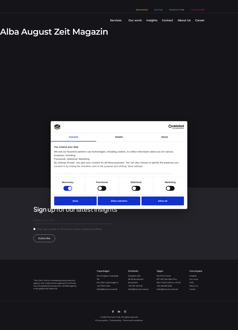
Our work (135, 20)
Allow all (162, 201)
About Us (184, 20)
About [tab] (164, 137)
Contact (167, 20)
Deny (75, 201)
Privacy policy (101, 320)
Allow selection (119, 201)
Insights (151, 20)
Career (200, 20)
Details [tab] (119, 137)
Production (176, 10)
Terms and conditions (133, 320)
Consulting (197, 10)
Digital (158, 10)
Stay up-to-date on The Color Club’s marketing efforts (69, 229)
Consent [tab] (73, 137)
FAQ (191, 282)
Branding (142, 10)
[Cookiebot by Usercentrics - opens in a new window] (170, 127)
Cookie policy (115, 320)
